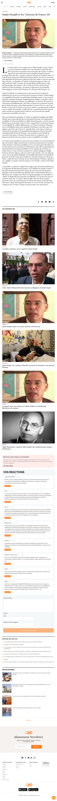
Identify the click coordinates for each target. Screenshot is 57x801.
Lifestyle (4, 777)
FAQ (30, 764)
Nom (4, 616)
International (32, 6)
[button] (54, 798)
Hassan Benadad (8, 60)
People (3, 776)
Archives (17, 767)
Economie (18, 6)
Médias (44, 6)
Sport (50, 6)
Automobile (4, 774)
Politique (12, 6)
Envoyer (36, 746)
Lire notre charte (8, 465)
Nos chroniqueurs (6, 779)
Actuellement (5, 6)
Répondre (7, 485)
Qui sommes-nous (19, 764)
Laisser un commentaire (28, 630)
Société (25, 6)
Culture (39, 6)
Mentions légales (46, 765)
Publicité (17, 766)
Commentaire (7, 598)
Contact (30, 766)
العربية (53, 2)
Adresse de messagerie (10, 622)
